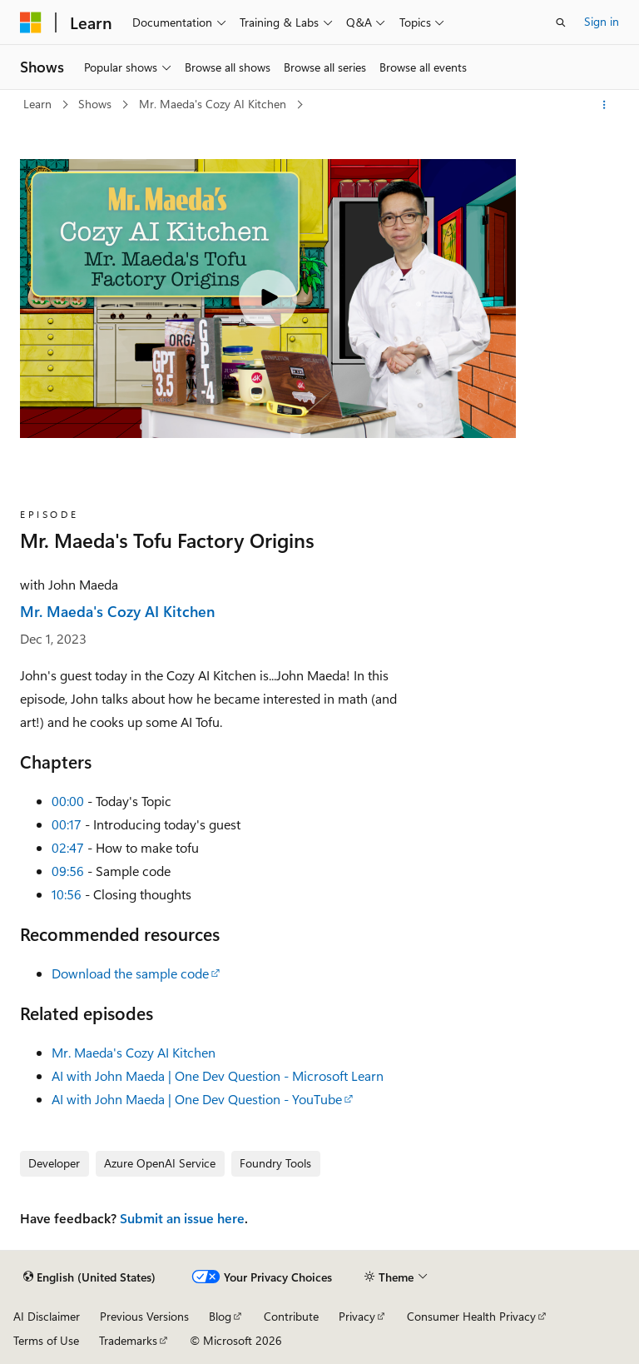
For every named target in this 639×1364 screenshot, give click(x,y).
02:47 (68, 847)
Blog (220, 1316)
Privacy (357, 1316)
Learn (39, 104)
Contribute (291, 1316)
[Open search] (560, 22)
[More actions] (604, 105)
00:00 (68, 800)
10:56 (67, 894)
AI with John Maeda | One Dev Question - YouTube (197, 1099)
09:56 (68, 870)
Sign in (601, 21)
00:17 (67, 824)
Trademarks (128, 1340)
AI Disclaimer (46, 1316)
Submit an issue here (182, 1218)
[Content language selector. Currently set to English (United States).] (89, 1277)
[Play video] (268, 299)
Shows (96, 104)
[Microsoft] (31, 22)
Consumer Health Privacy (471, 1316)
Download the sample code (130, 973)
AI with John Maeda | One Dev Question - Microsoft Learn (218, 1075)
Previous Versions (144, 1316)
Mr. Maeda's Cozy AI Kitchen (214, 104)
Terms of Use (46, 1340)
